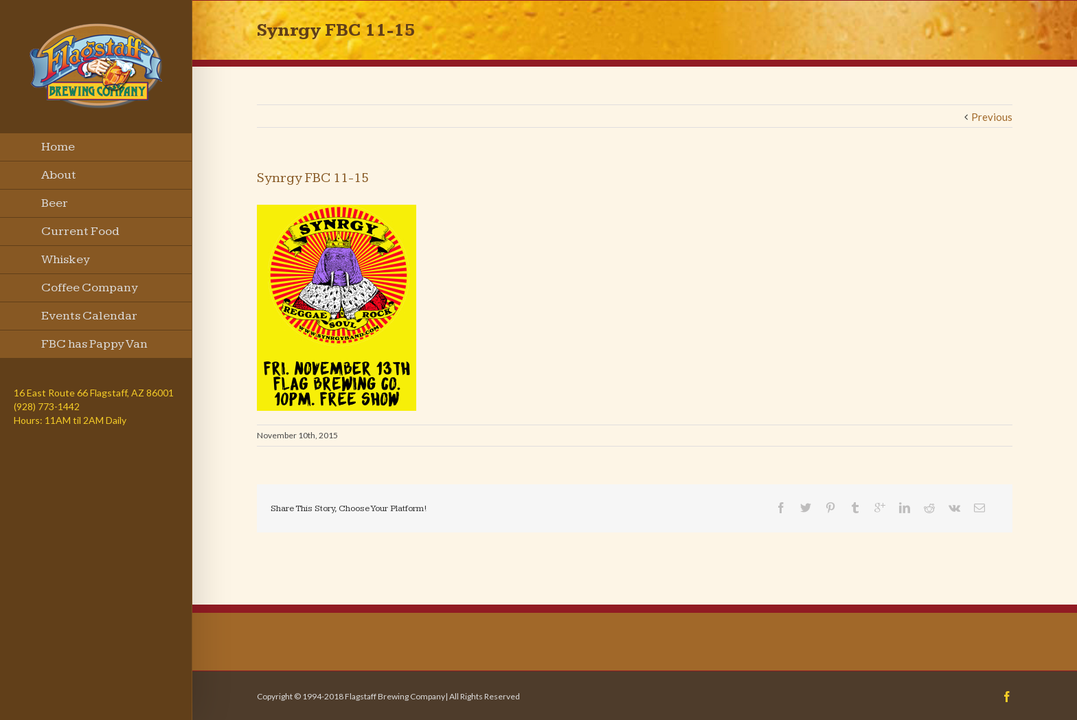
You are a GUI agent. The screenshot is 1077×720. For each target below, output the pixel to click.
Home (58, 146)
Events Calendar (89, 315)
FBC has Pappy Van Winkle (94, 348)
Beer (54, 203)
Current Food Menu (80, 235)
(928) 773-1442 (47, 406)
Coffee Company (89, 287)
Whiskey (65, 259)
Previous (991, 117)
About (58, 175)
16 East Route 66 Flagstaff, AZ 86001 (94, 392)
